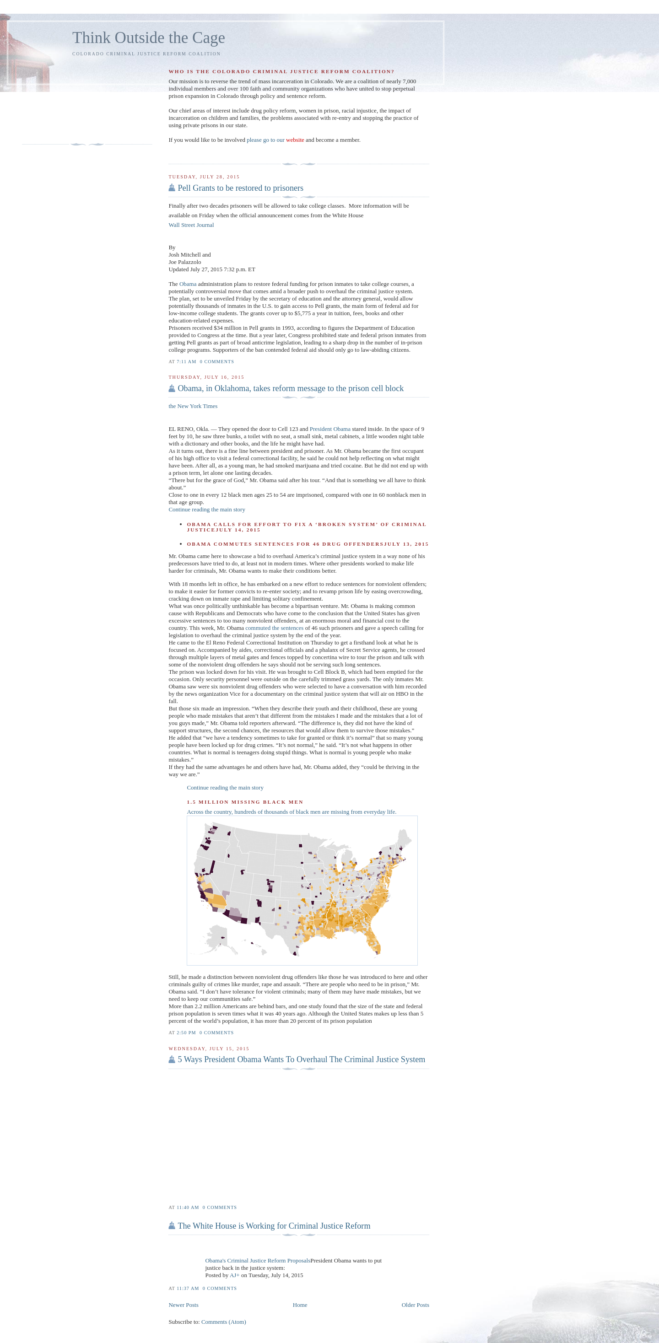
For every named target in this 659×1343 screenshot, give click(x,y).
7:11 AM (186, 361)
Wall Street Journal (191, 224)
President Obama (330, 428)
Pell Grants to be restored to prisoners (240, 188)
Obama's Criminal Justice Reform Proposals (257, 1260)
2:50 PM (186, 1032)
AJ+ (235, 1275)
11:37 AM (188, 1288)
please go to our (275, 139)
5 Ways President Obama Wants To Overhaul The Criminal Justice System (301, 1059)
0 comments (217, 361)
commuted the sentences (274, 627)
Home (300, 1304)
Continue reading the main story (206, 509)
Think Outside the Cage (148, 38)
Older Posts (415, 1304)
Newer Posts (183, 1304)
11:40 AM (188, 1207)
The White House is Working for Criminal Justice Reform (274, 1225)
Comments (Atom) (223, 1321)
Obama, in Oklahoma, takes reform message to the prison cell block (291, 388)
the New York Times (192, 406)
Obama (188, 283)
